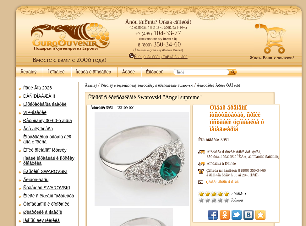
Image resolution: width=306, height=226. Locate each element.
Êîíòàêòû (154, 71)
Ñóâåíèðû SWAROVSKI (46, 187)
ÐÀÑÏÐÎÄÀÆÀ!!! (39, 96)
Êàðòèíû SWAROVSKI (45, 171)
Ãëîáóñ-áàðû (35, 179)
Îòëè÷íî (233, 200)
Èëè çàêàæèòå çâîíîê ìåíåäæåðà (152, 56)
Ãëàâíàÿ (28, 71)
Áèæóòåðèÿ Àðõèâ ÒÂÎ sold (225, 85)
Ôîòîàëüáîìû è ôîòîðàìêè (46, 204)
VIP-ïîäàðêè (34, 112)
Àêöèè (128, 71)
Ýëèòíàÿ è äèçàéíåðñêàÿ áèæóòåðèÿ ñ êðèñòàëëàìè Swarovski (153, 85)
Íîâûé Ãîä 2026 (37, 87)
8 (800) (258, 170)
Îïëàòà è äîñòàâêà (93, 71)
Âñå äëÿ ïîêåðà (38, 128)
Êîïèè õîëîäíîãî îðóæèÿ (45, 150)
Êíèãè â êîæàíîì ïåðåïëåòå (48, 195)
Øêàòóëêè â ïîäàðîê (42, 212)
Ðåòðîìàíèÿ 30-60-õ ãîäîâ (47, 120)
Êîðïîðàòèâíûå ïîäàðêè (45, 104)
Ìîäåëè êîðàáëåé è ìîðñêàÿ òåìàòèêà (48, 161)
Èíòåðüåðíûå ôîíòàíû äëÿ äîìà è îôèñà (47, 139)
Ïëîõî (214, 200)
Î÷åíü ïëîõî (208, 200)
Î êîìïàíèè (55, 71)
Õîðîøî (227, 200)
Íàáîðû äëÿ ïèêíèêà (41, 220)
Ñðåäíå (220, 200)
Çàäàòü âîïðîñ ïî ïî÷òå (229, 182)
